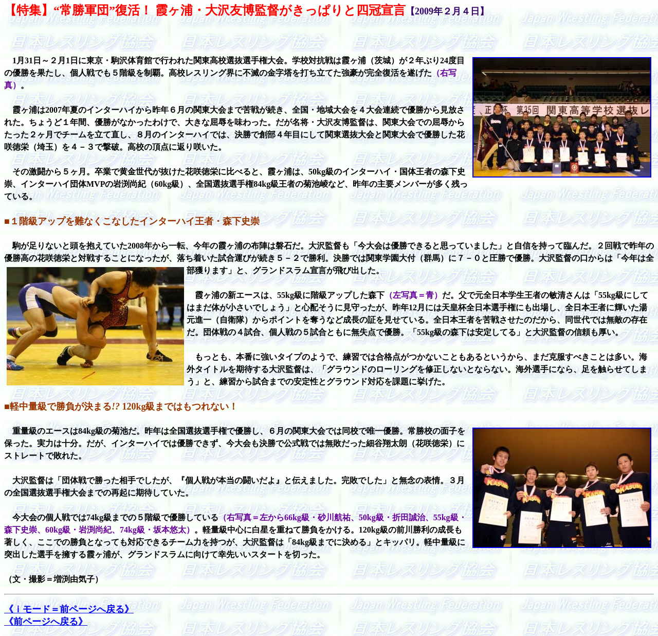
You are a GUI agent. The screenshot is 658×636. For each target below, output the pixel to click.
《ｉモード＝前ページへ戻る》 (69, 609)
